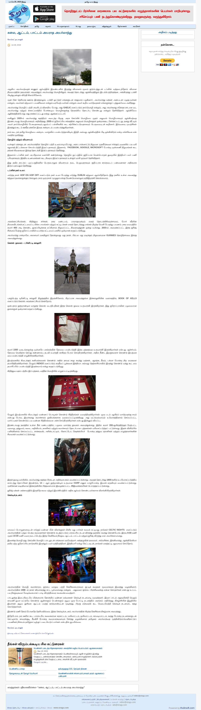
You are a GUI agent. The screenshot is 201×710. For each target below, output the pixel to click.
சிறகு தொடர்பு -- (14, 708)
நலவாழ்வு (91, 26)
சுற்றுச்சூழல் (106, 26)
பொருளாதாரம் (63, 26)
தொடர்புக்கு (130, 699)
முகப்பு (11, 26)
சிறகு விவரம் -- (29, 708)
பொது (78, 26)
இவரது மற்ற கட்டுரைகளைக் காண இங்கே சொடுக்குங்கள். (30, 633)
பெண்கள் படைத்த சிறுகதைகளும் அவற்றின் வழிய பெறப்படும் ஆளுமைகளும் (68, 648)
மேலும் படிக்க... (41, 662)
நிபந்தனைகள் (103, 699)
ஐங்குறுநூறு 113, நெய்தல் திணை (72, 669)
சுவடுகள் (136, 26)
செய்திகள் (24, 26)
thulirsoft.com (187, 708)
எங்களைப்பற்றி (88, 699)
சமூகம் (48, 26)
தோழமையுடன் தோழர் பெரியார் (23, 673)
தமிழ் (37, 26)
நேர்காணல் (122, 26)
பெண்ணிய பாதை (17, 669)
